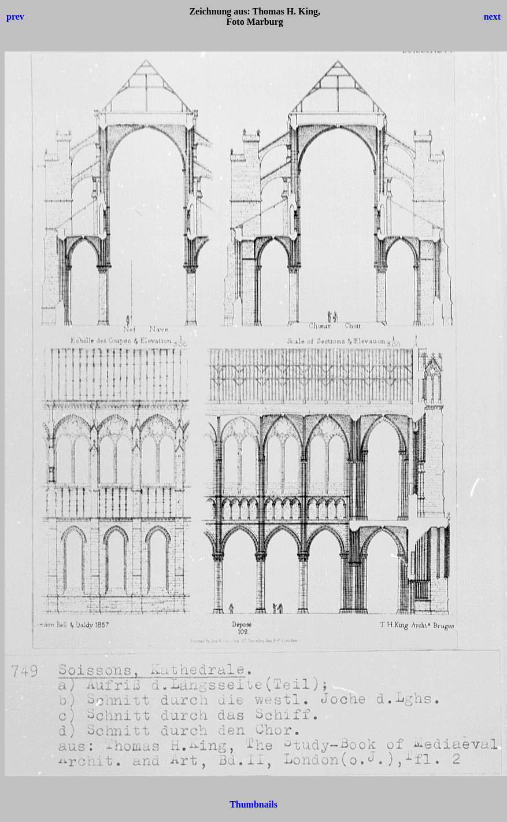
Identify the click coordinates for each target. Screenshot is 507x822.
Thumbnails (253, 804)
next (492, 16)
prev (15, 16)
